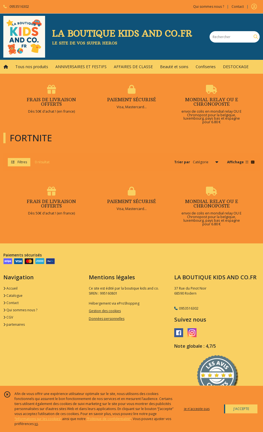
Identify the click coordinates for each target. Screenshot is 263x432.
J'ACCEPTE (241, 408)
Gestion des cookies (105, 310)
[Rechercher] (255, 36)
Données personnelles (106, 318)
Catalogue (13, 295)
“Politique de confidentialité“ (109, 418)
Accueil (10, 288)
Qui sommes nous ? (20, 310)
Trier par (182, 162)
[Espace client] (254, 6)
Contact (238, 6)
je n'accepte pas (197, 408)
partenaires (14, 324)
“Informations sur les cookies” (37, 418)
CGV (8, 317)
